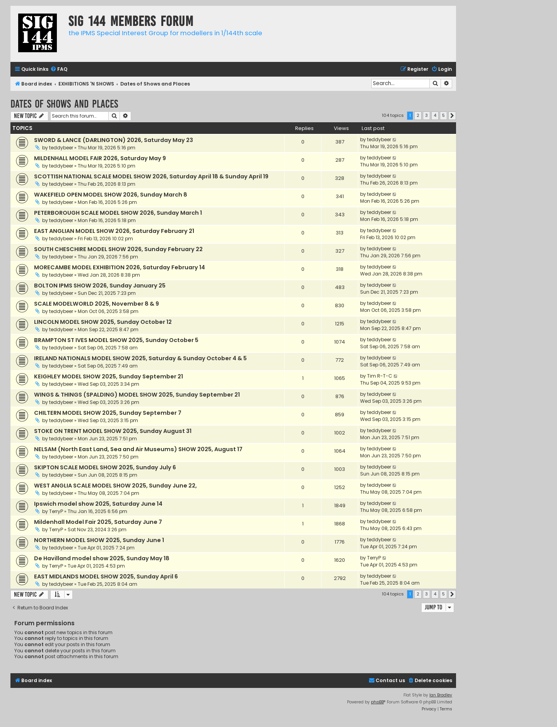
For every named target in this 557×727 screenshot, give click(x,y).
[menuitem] (58, 69)
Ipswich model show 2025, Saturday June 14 (98, 504)
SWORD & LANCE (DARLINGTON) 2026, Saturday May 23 (113, 140)
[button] (452, 115)
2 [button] (418, 115)
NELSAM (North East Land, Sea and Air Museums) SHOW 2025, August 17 (138, 449)
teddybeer (61, 147)
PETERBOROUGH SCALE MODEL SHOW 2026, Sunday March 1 (118, 213)
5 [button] (443, 115)
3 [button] (426, 115)
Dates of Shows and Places (64, 104)
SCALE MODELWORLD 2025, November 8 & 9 (96, 304)
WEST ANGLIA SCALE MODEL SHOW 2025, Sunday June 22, (115, 485)
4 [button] (435, 115)
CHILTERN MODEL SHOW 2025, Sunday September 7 (107, 413)
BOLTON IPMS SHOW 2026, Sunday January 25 (100, 285)
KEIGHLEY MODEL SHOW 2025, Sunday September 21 (108, 376)
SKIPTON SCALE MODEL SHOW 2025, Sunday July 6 (105, 467)
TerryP (56, 511)
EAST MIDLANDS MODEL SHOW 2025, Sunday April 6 (106, 576)
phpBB (377, 702)
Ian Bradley (440, 695)
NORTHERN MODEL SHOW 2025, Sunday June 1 (99, 540)
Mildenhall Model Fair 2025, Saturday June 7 (98, 522)
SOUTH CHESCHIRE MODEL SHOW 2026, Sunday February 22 (118, 249)
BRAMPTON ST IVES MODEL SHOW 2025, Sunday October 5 (116, 340)
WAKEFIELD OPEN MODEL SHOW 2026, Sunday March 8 (110, 194)
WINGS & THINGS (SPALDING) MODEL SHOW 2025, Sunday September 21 (137, 395)
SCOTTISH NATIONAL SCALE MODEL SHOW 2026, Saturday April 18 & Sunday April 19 (151, 176)
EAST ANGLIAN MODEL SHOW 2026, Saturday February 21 (114, 231)
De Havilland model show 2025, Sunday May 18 (101, 558)
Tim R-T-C (379, 376)
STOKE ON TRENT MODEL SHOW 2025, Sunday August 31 (112, 431)
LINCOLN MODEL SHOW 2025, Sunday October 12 (103, 322)
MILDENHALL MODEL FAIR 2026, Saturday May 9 (100, 158)
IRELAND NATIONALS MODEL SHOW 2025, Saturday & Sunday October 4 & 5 (140, 358)
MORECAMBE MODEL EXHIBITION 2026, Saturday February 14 (119, 267)
